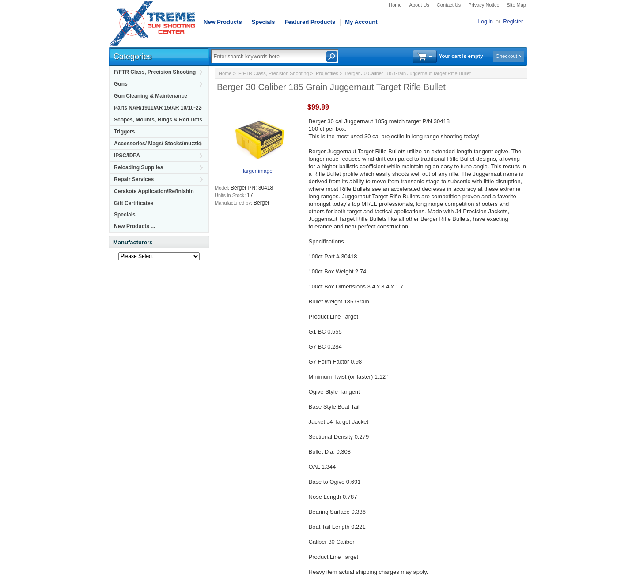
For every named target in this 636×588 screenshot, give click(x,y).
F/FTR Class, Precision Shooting (155, 72)
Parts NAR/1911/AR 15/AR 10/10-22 (157, 108)
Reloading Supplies (138, 167)
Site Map (516, 5)
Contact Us (449, 5)
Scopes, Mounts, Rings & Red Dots (158, 120)
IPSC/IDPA (127, 155)
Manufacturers (133, 242)
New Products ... (134, 226)
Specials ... (127, 215)
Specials (263, 22)
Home (395, 5)
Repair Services (134, 179)
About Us (419, 5)
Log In (485, 22)
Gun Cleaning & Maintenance (150, 96)
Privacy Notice (483, 5)
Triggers (124, 132)
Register (513, 22)
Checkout (506, 56)
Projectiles (327, 73)
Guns (121, 84)
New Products (223, 22)
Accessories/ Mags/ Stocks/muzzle (157, 143)
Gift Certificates (133, 203)
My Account (361, 22)
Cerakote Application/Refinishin (154, 191)
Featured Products (309, 22)
